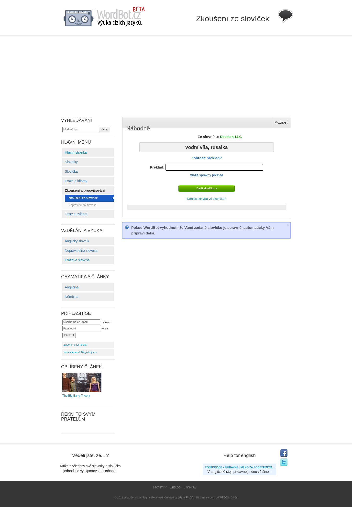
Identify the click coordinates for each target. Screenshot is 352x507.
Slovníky (71, 162)
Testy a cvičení (76, 214)
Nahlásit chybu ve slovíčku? (206, 199)
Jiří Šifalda (185, 497)
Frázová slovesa (77, 260)
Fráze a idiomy (76, 181)
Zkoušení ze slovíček (83, 198)
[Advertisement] (176, 73)
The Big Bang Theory (81, 385)
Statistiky (160, 487)
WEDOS (224, 497)
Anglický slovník (77, 241)
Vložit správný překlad (206, 175)
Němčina (71, 297)
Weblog (175, 487)
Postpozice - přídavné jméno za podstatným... (239, 467)
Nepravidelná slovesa (82, 205)
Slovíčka (71, 171)
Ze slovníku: (220, 137)
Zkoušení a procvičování (85, 190)
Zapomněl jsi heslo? (76, 344)
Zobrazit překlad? (206, 158)
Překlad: (206, 170)
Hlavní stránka (76, 152)
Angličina (72, 287)
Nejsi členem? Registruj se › (80, 352)
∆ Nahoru (190, 487)
